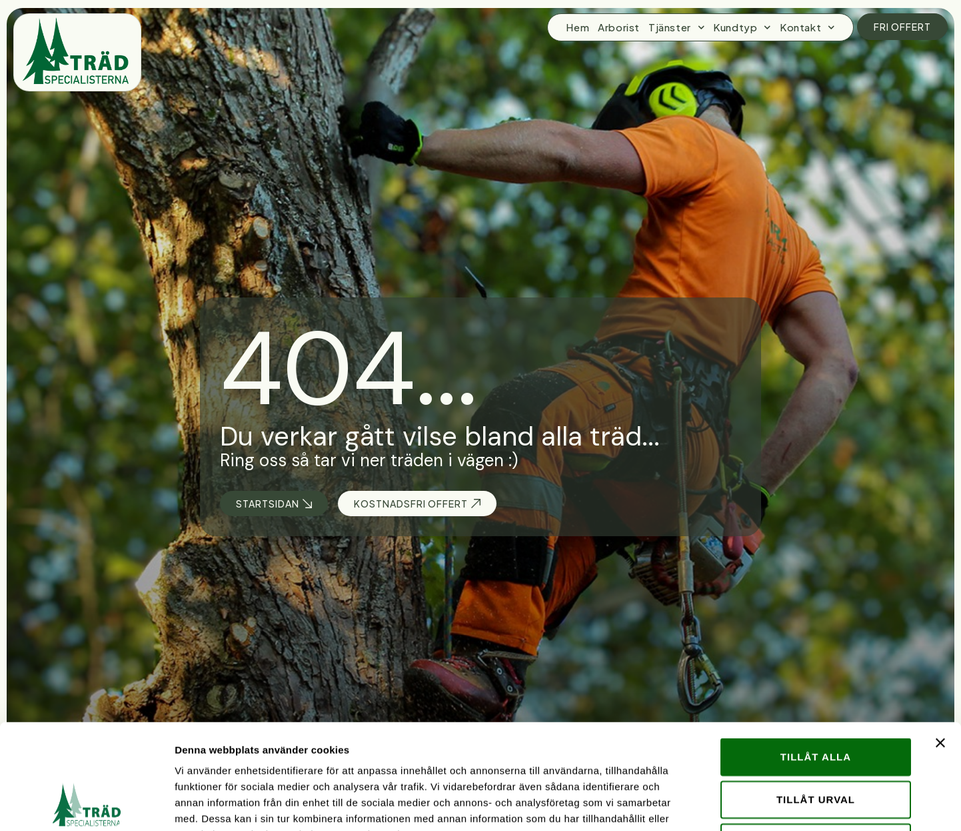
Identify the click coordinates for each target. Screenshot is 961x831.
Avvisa (816, 743)
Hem (577, 27)
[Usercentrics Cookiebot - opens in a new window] (86, 805)
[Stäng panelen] (940, 644)
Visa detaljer (724, 804)
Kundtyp (742, 27)
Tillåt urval (815, 700)
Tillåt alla (815, 658)
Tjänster (676, 27)
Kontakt (807, 27)
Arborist (619, 27)
